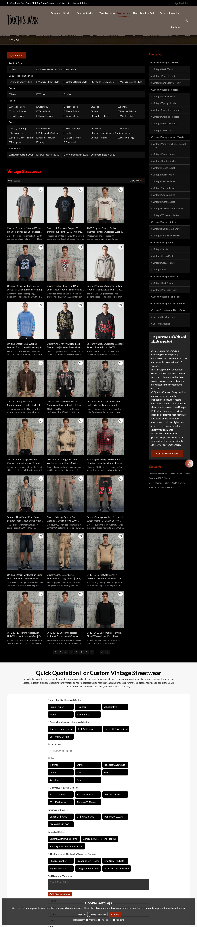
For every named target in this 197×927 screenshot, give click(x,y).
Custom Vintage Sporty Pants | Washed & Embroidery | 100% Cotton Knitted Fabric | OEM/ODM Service (23, 438)
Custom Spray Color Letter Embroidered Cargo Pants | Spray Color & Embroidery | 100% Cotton (127, 438)
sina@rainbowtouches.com (165, 856)
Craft (10, 854)
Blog (113, 858)
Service (67, 13)
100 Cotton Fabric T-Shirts (161, 487)
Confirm (98, 799)
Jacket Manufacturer (52, 854)
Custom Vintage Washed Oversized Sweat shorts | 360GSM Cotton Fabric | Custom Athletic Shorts (55, 438)
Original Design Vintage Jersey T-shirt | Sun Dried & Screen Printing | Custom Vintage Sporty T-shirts (129, 225)
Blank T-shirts (183, 473)
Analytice (91, 920)
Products (122, 13)
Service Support (168, 13)
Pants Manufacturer (52, 863)
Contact (175, 26)
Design (54, 13)
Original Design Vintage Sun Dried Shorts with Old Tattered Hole (93, 438)
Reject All (82, 914)
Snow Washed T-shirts (160, 483)
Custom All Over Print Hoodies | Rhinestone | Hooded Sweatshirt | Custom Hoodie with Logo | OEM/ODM (129, 278)
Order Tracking (83, 868)
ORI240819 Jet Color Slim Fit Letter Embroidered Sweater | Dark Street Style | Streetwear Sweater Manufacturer (22, 491)
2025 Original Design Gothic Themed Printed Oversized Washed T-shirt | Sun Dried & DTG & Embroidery (92, 225)
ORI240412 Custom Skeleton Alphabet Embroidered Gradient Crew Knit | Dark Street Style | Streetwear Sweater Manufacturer (93, 491)
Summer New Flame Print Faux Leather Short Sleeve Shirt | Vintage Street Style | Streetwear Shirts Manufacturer (129, 385)
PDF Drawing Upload (60, 751)
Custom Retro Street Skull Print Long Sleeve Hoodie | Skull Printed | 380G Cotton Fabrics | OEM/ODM (21, 278)
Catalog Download (85, 858)
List (137, 180)
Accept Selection (98, 914)
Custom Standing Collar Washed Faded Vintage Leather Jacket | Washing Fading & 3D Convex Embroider (129, 332)
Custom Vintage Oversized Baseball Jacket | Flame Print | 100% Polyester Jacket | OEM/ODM (22, 332)
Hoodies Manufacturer (53, 849)
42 (102, 509)
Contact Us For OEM (167, 453)
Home (10, 39)
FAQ (113, 863)
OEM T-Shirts (178, 483)
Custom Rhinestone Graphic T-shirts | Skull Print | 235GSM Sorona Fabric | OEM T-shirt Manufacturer (58, 225)
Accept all (115, 914)
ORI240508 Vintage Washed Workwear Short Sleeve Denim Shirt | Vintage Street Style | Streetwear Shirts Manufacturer (23, 385)
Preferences (104, 920)
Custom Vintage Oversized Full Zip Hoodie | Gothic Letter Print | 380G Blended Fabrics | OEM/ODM (58, 278)
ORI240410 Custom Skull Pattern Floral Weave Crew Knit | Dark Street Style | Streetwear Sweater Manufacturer (127, 491)
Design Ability (14, 845)
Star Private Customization (89, 854)
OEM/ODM (82, 849)
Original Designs (15, 849)
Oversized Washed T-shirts (162, 473)
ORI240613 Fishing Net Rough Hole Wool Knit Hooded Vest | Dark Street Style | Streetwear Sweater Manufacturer (58, 491)
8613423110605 (160, 861)
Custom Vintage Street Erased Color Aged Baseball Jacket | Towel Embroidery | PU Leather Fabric (93, 332)
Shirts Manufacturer (52, 858)
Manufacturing (107, 13)
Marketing (118, 920)
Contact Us (116, 854)
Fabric (10, 858)
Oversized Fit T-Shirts (159, 478)
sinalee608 (157, 867)
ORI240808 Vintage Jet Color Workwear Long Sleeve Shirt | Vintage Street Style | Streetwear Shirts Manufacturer (57, 385)
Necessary (79, 920)
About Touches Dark (144, 13)
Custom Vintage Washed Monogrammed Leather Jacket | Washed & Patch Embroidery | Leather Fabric (58, 332)
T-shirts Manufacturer (53, 845)
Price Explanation (85, 863)
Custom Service (85, 13)
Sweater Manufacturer (53, 868)
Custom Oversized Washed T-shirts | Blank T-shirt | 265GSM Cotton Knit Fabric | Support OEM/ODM (23, 225)
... (97, 509)
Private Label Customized (88, 845)
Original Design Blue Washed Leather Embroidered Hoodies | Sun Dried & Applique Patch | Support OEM (94, 278)
